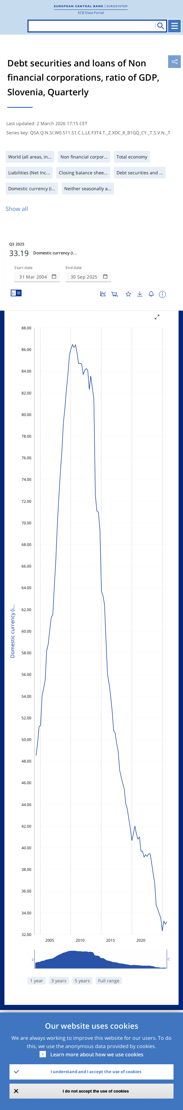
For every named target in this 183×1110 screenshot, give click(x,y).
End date (74, 267)
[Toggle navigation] (174, 26)
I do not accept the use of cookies (96, 1091)
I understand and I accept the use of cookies (96, 1071)
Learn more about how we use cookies (96, 1054)
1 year (36, 981)
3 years (58, 981)
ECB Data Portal (91, 12)
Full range (108, 981)
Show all (17, 208)
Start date (23, 267)
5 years (82, 981)
